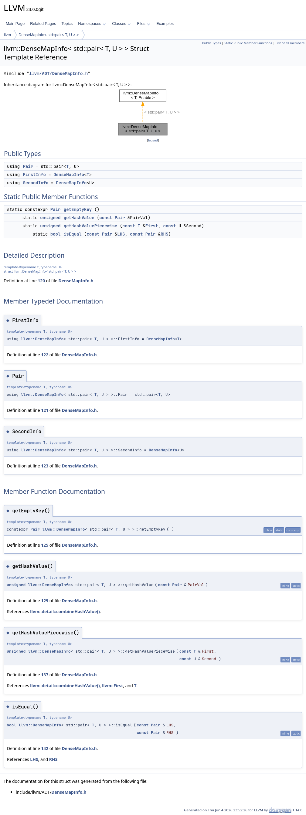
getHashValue (79, 217)
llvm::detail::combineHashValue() (65, 611)
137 (44, 674)
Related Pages (43, 23)
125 (44, 545)
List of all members (290, 43)
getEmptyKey (78, 209)
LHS (121, 234)
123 (44, 466)
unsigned (50, 217)
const (105, 217)
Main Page (15, 23)
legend (153, 140)
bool (55, 234)
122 (44, 355)
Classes (121, 23)
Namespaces (92, 23)
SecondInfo (35, 182)
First (151, 226)
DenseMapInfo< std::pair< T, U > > (49, 34)
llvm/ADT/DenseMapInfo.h (58, 73)
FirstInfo (34, 174)
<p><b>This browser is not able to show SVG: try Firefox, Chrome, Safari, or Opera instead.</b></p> (153, 112)
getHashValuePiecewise (90, 226)
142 (44, 748)
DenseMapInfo (68, 174)
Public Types (211, 43)
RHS (164, 234)
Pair (28, 166)
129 (44, 600)
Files (143, 23)
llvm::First (112, 685)
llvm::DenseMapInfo (42, 338)
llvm (7, 34)
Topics (67, 23)
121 (44, 410)
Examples (165, 23)
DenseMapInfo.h (75, 281)
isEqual (73, 234)
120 (41, 281)
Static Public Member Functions (248, 43)
